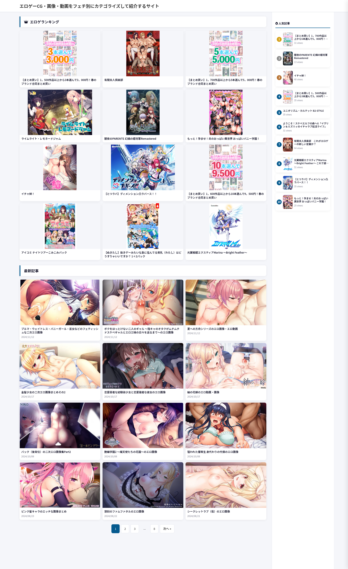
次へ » (167, 529)
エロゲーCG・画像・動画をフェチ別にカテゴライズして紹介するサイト (89, 6)
